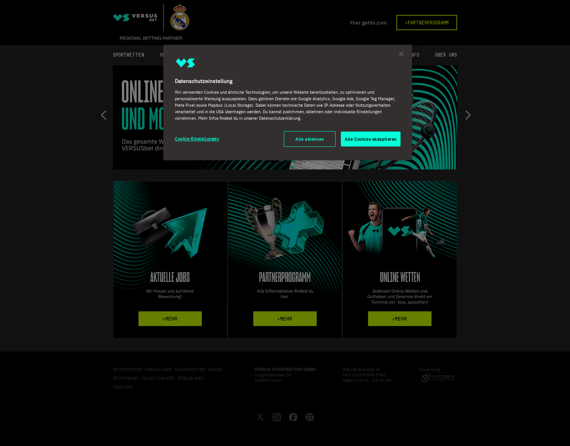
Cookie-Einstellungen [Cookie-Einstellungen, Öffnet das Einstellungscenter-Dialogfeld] (197, 139)
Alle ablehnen (309, 139)
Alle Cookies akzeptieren (371, 139)
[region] (287, 103)
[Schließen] (401, 54)
